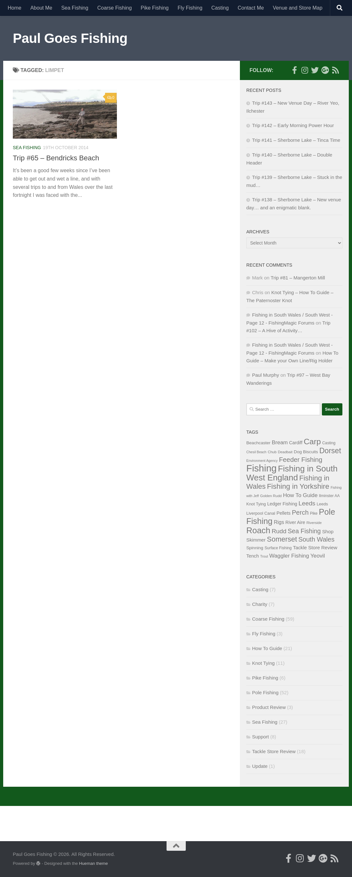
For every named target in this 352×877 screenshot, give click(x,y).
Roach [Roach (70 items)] (258, 530)
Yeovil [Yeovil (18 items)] (317, 555)
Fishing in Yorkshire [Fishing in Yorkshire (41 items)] (298, 486)
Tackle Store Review (274, 751)
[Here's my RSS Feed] (335, 70)
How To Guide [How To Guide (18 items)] (300, 495)
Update (259, 766)
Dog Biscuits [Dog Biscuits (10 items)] (306, 451)
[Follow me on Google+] (325, 70)
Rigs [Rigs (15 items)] (279, 522)
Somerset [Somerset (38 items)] (282, 539)
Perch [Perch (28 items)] (300, 512)
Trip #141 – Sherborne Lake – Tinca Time (296, 140)
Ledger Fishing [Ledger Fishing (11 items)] (282, 503)
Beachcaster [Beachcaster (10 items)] (258, 442)
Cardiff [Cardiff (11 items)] (296, 442)
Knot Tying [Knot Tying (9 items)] (256, 504)
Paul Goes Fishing (70, 38)
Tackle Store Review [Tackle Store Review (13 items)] (315, 547)
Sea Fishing (74, 8)
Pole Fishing (265, 692)
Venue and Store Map (298, 8)
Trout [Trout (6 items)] (264, 556)
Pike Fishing (154, 8)
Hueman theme (93, 863)
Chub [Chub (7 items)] (272, 452)
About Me (41, 8)
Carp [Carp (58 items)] (312, 441)
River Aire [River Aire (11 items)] (295, 522)
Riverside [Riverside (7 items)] (314, 523)
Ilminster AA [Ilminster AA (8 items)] (329, 496)
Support (260, 736)
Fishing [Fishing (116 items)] (261, 468)
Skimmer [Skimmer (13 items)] (256, 540)
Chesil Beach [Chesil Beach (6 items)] (256, 452)
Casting (220, 8)
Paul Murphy (265, 375)
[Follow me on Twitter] (315, 70)
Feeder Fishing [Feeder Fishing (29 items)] (300, 459)
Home (14, 8)
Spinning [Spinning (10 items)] (254, 547)
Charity (259, 604)
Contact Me (251, 8)
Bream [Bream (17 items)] (280, 442)
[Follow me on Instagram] (304, 70)
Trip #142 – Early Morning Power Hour (293, 125)
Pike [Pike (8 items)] (314, 513)
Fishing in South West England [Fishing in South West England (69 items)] (292, 473)
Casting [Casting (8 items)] (328, 443)
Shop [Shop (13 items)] (328, 531)
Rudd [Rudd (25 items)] (279, 531)
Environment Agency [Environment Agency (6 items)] (262, 461)
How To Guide (267, 648)
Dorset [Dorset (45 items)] (330, 451)
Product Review (269, 707)
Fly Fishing (189, 8)
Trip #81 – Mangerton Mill (298, 277)
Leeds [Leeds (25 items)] (307, 503)
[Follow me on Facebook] (294, 70)
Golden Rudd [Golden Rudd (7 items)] (271, 496)
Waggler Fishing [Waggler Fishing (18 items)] (289, 555)
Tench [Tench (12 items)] (252, 556)
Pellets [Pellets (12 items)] (283, 513)
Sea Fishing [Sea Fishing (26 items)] (304, 531)
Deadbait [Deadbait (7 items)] (285, 452)
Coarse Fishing (114, 8)
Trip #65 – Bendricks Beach (56, 158)
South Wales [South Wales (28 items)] (317, 539)
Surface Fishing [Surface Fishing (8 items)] (278, 548)
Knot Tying (263, 663)
